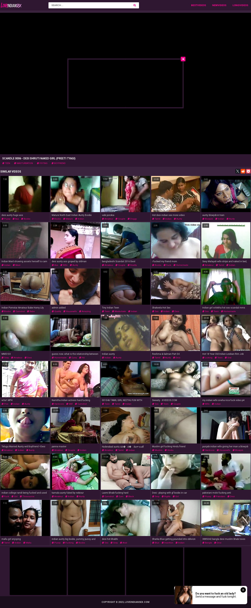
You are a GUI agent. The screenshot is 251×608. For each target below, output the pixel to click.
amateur (107, 219)
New (215, 5)
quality (56, 311)
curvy (73, 357)
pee (5, 404)
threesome (27, 496)
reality (132, 265)
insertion (167, 543)
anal (123, 543)
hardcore (58, 404)
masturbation (23, 163)
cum (119, 496)
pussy (6, 219)
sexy (5, 357)
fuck (167, 265)
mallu (27, 543)
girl (14, 496)
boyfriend (59, 163)
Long (236, 5)
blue (155, 543)
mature (68, 219)
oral (228, 357)
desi (175, 311)
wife (64, 265)
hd (82, 357)
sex (155, 311)
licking (207, 357)
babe (31, 311)
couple (120, 219)
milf (69, 404)
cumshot (19, 311)
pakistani (219, 496)
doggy (132, 219)
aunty (178, 219)
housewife (70, 311)
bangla (207, 543)
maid (16, 265)
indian (79, 219)
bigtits (166, 496)
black (130, 496)
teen (6, 163)
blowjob (207, 219)
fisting (42, 163)
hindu (169, 450)
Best (194, 5)
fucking (68, 543)
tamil (156, 219)
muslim (157, 450)
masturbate (119, 311)
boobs (25, 219)
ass (16, 219)
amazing (85, 311)
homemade (180, 265)
